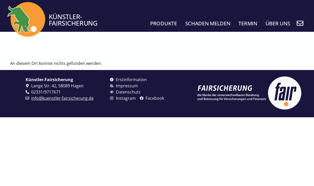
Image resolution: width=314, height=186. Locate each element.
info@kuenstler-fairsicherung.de (62, 98)
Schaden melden (207, 23)
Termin (247, 23)
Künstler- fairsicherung (73, 19)
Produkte (163, 23)
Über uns (277, 23)
